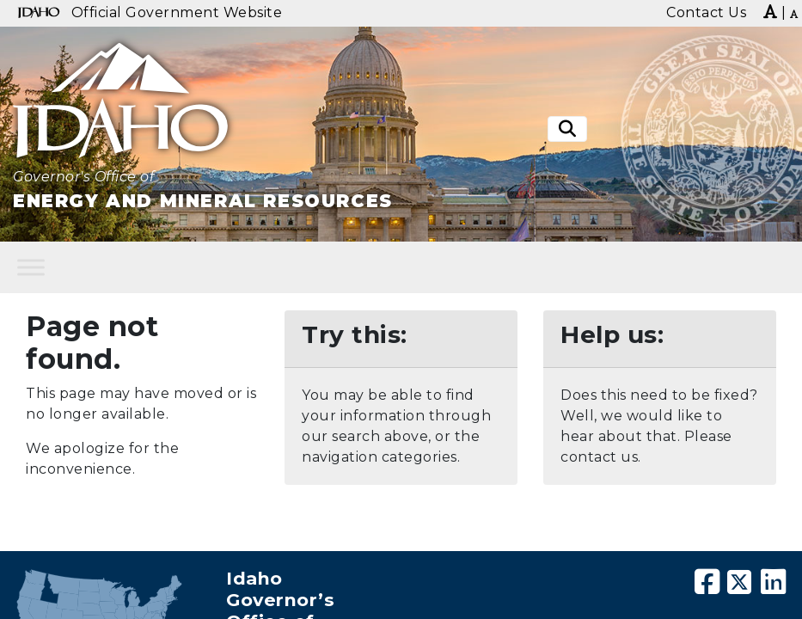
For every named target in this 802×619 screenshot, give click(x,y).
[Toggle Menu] (31, 267)
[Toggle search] (567, 130)
